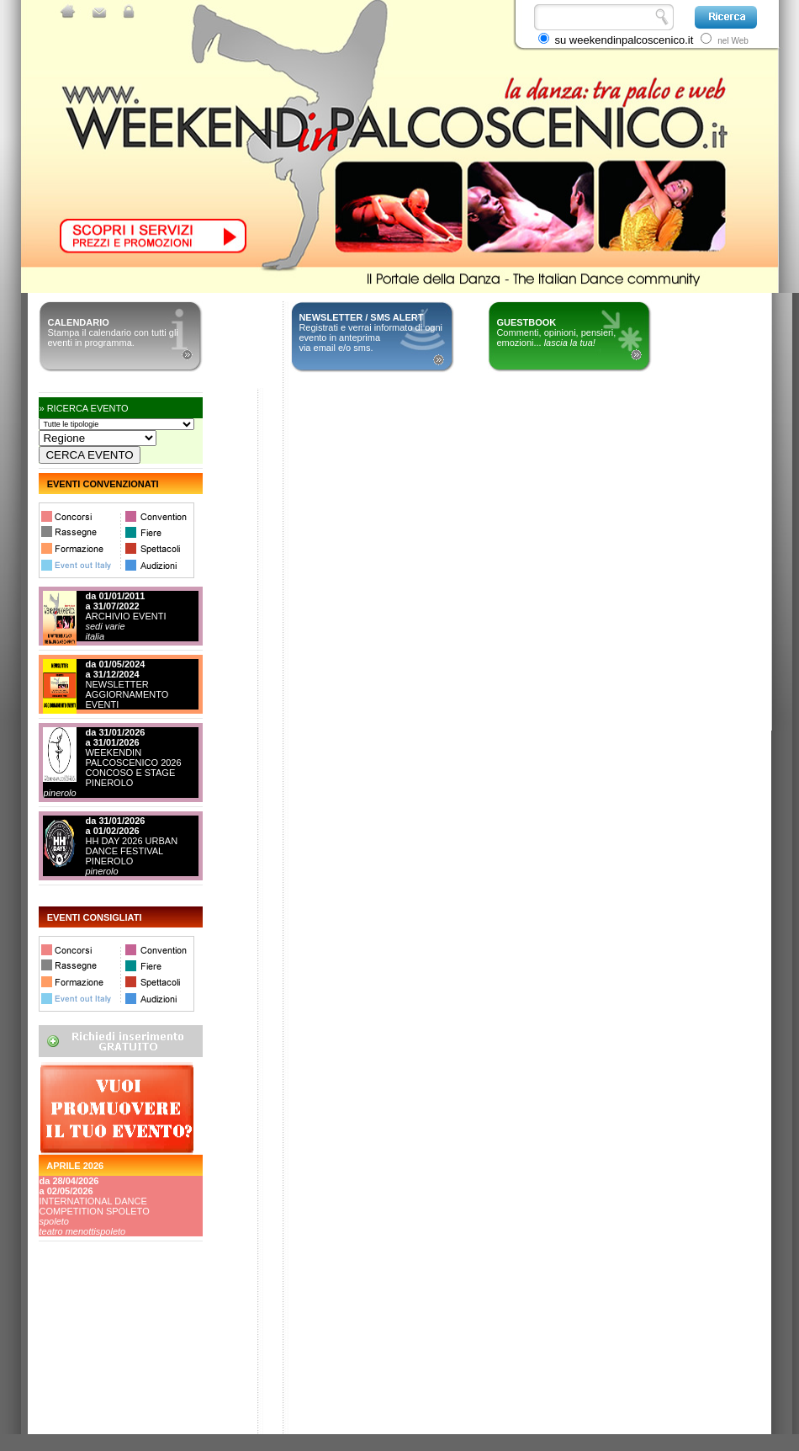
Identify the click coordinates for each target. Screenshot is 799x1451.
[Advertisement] (114, 1371)
